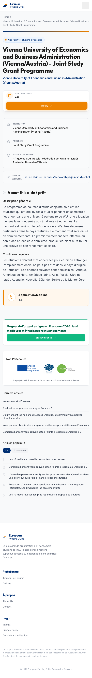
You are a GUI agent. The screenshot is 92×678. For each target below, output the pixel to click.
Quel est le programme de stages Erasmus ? (27, 408)
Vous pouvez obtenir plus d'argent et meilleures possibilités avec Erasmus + (46, 425)
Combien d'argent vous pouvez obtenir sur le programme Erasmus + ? (42, 431)
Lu (8, 450)
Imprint (6, 624)
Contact (7, 606)
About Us (8, 601)
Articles (7, 583)
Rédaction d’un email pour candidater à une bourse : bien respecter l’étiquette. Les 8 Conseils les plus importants (46, 486)
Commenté (20, 450)
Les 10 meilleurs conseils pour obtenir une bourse (37, 459)
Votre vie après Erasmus (16, 401)
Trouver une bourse (13, 578)
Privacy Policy (10, 630)
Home (6, 16)
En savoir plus (46, 337)
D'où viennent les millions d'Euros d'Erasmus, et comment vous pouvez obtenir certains (43, 416)
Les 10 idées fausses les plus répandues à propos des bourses (44, 494)
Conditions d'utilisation (15, 635)
